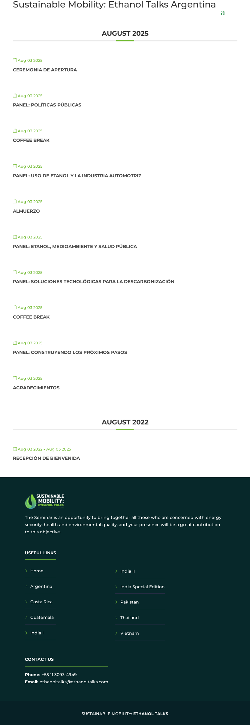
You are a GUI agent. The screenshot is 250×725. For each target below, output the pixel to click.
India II (127, 571)
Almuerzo (26, 211)
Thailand (129, 617)
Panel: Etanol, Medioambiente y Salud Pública (75, 246)
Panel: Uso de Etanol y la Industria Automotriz (77, 175)
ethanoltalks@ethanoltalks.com (74, 682)
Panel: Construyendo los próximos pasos (70, 352)
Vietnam (129, 633)
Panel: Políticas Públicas (47, 105)
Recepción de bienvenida (46, 458)
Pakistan (129, 602)
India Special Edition (142, 586)
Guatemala (42, 617)
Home (37, 571)
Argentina (41, 586)
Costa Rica (41, 601)
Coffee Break (31, 140)
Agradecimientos (36, 388)
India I (37, 633)
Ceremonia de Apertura (45, 70)
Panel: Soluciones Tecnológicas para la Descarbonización (93, 281)
